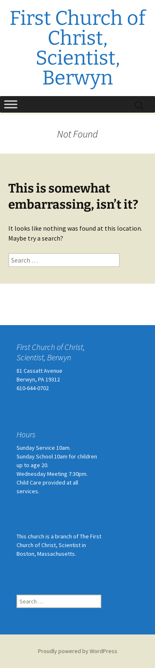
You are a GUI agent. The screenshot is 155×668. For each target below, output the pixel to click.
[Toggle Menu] (10, 104)
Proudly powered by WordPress (77, 651)
